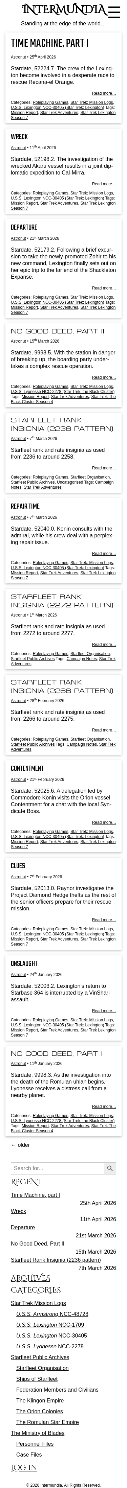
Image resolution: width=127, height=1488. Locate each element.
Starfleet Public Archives (33, 482)
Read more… (104, 93)
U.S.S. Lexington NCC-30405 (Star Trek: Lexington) (57, 107)
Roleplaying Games (50, 102)
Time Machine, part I (49, 43)
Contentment (27, 768)
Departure (24, 227)
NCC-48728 (52, 1314)
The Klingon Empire (40, 1400)
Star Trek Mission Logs (38, 1303)
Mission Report (24, 112)
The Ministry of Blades (37, 1433)
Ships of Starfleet (37, 1379)
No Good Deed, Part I (57, 1053)
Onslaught (24, 964)
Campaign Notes (82, 658)
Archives (30, 1278)
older (20, 1145)
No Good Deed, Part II (57, 331)
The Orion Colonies (39, 1411)
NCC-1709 (50, 1325)
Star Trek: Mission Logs (91, 102)
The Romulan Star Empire (47, 1422)
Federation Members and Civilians (57, 1390)
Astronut (18, 57)
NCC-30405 (51, 1336)
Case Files (29, 1455)
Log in (24, 1468)
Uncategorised (70, 482)
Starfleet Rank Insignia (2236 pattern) (56, 1260)
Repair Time (25, 506)
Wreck (19, 137)
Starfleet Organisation (90, 477)
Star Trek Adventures (59, 112)
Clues (18, 866)
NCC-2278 (50, 1346)
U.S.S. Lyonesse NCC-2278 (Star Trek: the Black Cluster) (62, 391)
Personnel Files (35, 1444)
